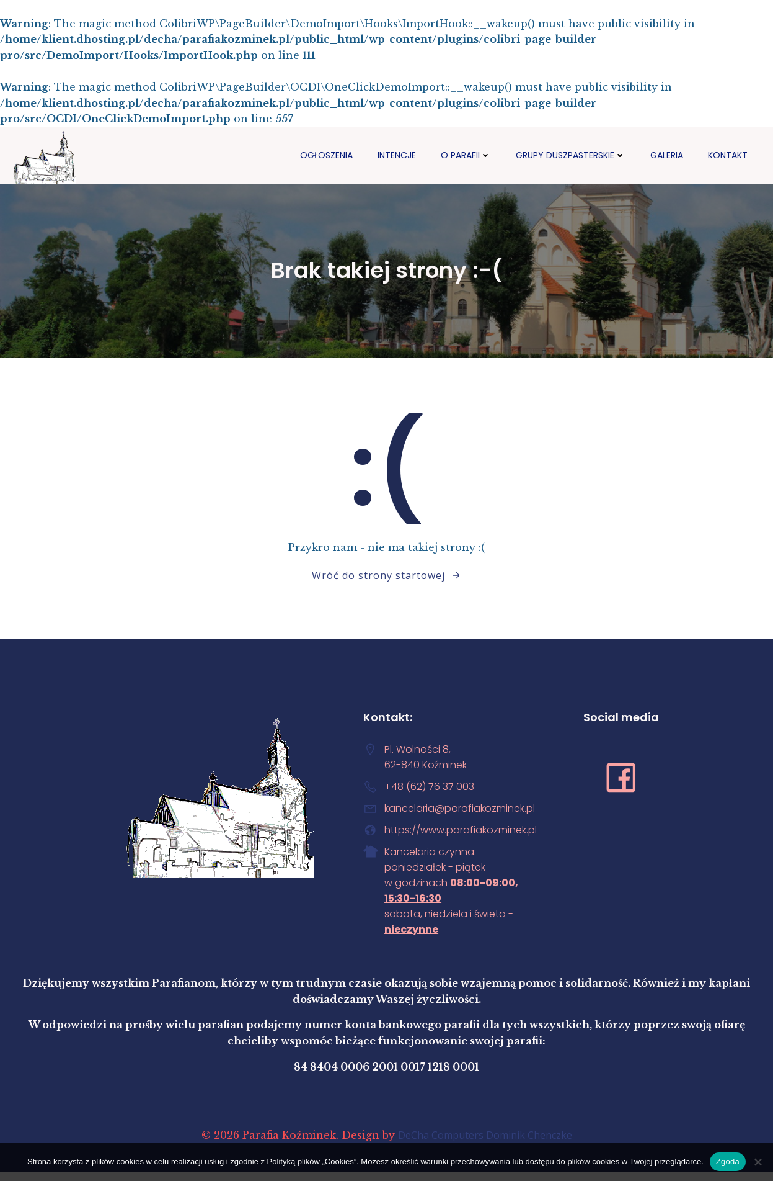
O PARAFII (466, 154)
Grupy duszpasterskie (570, 154)
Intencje (397, 154)
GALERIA (666, 154)
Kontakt (728, 154)
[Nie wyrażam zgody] (757, 1162)
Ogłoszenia (326, 154)
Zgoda (728, 1161)
